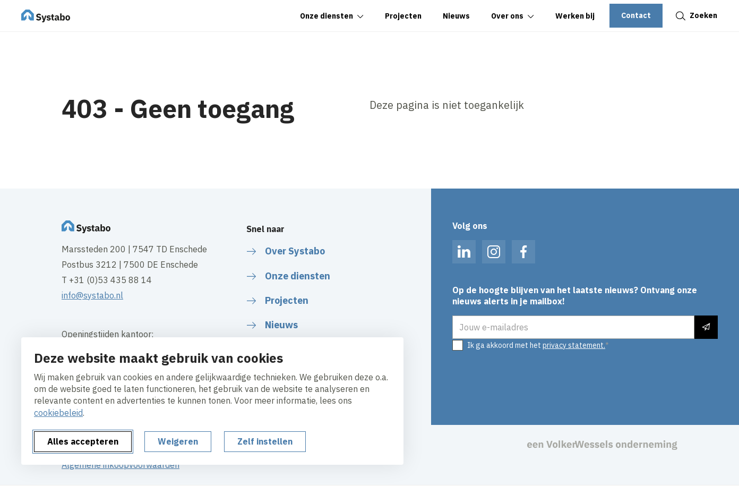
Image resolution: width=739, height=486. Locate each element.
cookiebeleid (58, 412)
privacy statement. (574, 345)
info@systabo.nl (92, 295)
